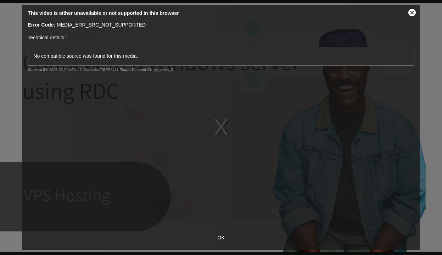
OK (220, 237)
